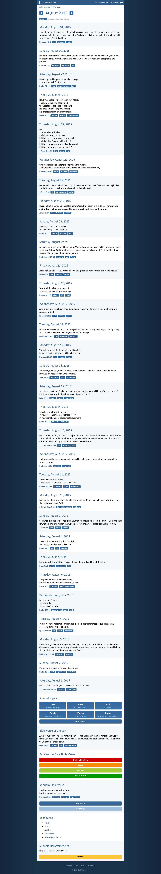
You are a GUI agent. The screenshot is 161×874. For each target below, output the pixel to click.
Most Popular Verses (53, 837)
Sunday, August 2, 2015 (53, 663)
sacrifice (61, 316)
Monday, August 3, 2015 (54, 639)
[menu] (121, 3)
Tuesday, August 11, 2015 (55, 474)
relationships (75, 486)
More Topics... (80, 721)
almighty (64, 548)
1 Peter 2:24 (44, 192)
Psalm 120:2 (44, 610)
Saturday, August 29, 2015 (55, 74)
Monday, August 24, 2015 (55, 201)
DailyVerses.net (44, 7)
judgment (66, 466)
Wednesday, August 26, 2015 (57, 159)
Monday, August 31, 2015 (55, 27)
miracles (59, 275)
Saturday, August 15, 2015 (55, 386)
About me (68, 865)
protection (71, 672)
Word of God (69, 586)
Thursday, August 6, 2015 (54, 574)
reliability (53, 586)
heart (73, 86)
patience (64, 172)
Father (73, 257)
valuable (60, 257)
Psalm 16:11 (44, 422)
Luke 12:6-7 (44, 745)
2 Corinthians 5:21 (47, 507)
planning (55, 233)
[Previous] (41, 13)
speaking (57, 466)
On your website (80, 776)
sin (54, 42)
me (45, 851)
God (52, 548)
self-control (73, 172)
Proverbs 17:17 (45, 486)
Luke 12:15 (43, 398)
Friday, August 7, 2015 (53, 557)
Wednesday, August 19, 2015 (57, 304)
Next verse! (80, 803)
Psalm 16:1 (44, 672)
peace (62, 151)
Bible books (49, 833)
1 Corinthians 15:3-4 (47, 445)
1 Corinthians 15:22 (47, 689)
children (65, 528)
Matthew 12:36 (45, 466)
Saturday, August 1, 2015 (54, 680)
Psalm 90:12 (44, 233)
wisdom (62, 116)
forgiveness (68, 631)
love (55, 151)
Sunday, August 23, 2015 (54, 221)
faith (51, 275)
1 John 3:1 (43, 527)
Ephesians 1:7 (45, 630)
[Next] (71, 13)
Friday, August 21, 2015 (53, 265)
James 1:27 (44, 213)
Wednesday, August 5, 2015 (56, 595)
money (52, 398)
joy (55, 357)
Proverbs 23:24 (45, 357)
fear (67, 257)
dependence (61, 672)
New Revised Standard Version (58, 19)
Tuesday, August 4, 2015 (54, 619)
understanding (73, 116)
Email (80, 765)
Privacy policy (92, 865)
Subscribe (114, 3)
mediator (77, 507)
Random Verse (104, 3)
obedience (65, 66)
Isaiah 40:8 (43, 586)
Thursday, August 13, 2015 (55, 430)
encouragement (63, 86)
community (71, 378)
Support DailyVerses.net (54, 846)
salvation (61, 42)
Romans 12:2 (44, 65)
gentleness (64, 336)
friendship (57, 486)
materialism (69, 398)
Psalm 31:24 (44, 86)
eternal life (59, 654)
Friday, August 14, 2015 (53, 407)
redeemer (63, 610)
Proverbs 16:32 (45, 171)
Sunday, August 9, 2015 (53, 515)
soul (71, 610)
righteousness (61, 192)
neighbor (73, 336)
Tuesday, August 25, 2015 (55, 180)
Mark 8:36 (43, 566)
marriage (65, 797)
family (69, 357)
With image (80, 808)
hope (53, 86)
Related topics (48, 698)
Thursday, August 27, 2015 (55, 124)
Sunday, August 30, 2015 (54, 50)
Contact (82, 865)
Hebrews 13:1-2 (46, 336)
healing (71, 192)
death (69, 42)
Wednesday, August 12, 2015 (57, 454)
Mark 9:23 (43, 274)
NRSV (43, 19)
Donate (80, 857)
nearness (64, 422)
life (73, 66)
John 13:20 (44, 377)
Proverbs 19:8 (45, 295)
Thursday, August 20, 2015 (55, 283)
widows (67, 213)
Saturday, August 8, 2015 (54, 536)
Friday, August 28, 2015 (53, 95)
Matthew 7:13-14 (46, 654)
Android (80, 770)
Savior (60, 631)
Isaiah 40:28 (44, 115)
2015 (59, 7)
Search (47, 826)
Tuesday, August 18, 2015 (55, 324)
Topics (95, 3)
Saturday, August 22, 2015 (55, 242)
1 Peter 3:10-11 (45, 151)
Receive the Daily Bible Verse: (57, 754)
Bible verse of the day (52, 730)
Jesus (69, 316)
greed (60, 398)
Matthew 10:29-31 (47, 257)
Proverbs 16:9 (45, 797)
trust (52, 672)
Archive (53, 7)
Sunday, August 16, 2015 (54, 365)
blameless (55, 66)
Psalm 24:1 (44, 548)
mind (68, 295)
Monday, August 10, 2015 (55, 495)
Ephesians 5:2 (45, 316)
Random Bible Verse (51, 785)
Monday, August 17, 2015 (55, 345)
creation (54, 116)
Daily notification (80, 760)
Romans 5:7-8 (45, 42)
